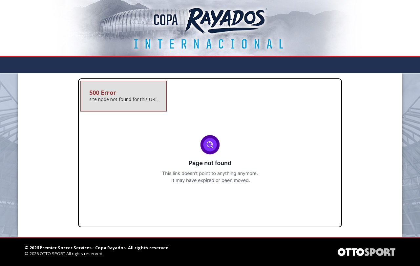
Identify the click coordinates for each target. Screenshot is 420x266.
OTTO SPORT (52, 253)
